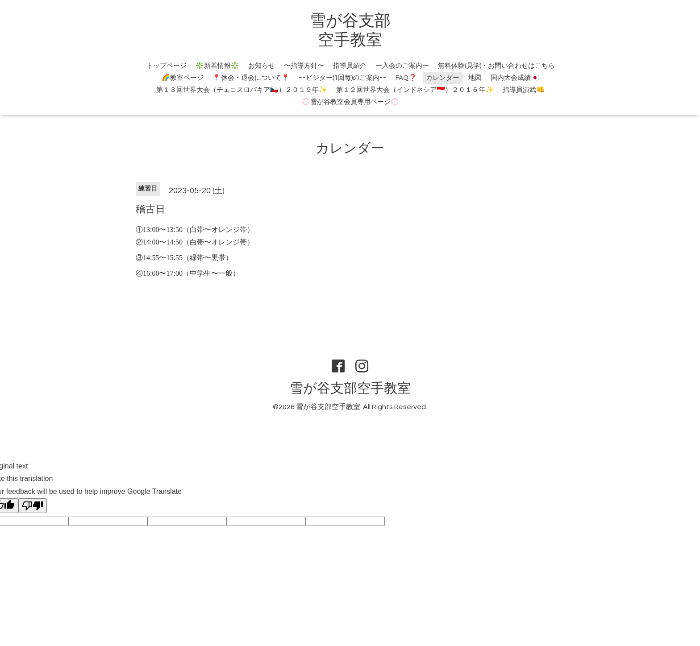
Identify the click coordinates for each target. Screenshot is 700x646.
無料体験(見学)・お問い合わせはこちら (496, 65)
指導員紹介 (350, 65)
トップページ (166, 65)
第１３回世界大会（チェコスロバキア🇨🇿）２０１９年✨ (241, 90)
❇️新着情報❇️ (217, 65)
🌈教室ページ (183, 78)
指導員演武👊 (524, 90)
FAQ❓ (406, 78)
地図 (475, 78)
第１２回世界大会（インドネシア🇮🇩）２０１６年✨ (415, 90)
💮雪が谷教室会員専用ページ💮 (350, 102)
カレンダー (442, 78)
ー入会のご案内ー (402, 65)
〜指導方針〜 (304, 65)
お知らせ (261, 65)
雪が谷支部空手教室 (350, 388)
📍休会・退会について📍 (251, 78)
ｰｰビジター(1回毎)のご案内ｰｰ (343, 78)
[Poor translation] (32, 505)
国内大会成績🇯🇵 (515, 78)
